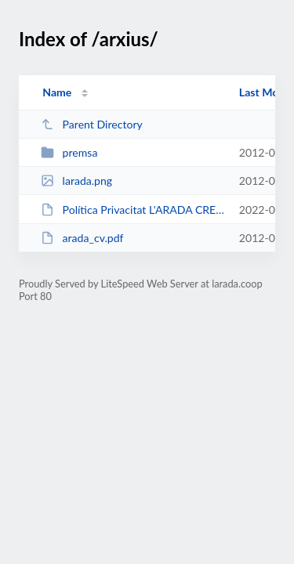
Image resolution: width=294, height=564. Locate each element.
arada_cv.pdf (82, 237)
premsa (69, 152)
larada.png (76, 180)
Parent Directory (92, 124)
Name (56, 92)
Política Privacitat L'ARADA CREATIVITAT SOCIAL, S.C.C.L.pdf (132, 209)
